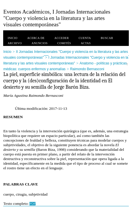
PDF (32, 203)
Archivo (15, 43)
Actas (86, 43)
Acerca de (35, 38)
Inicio (12, 38)
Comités (64, 43)
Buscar (107, 38)
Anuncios (39, 43)
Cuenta (85, 38)
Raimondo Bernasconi (87, 69)
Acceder (61, 38)
